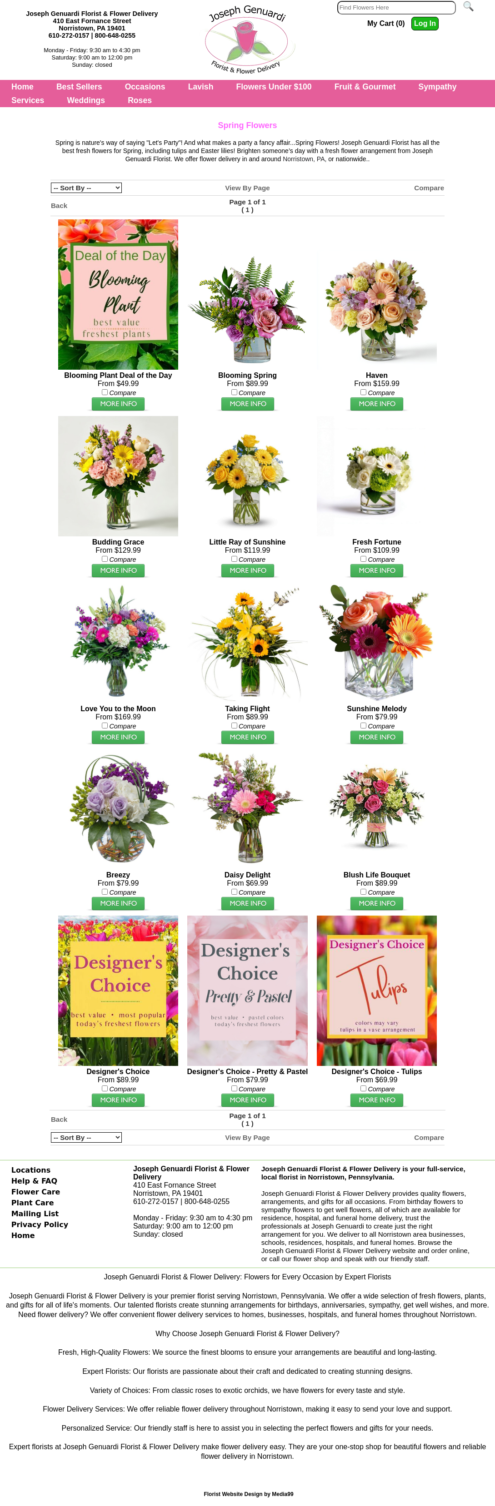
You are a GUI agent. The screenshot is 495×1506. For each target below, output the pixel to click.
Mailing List (35, 1213)
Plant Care (32, 1203)
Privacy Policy (39, 1224)
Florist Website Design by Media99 (248, 1494)
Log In (425, 23)
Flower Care (35, 1192)
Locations (31, 1170)
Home (22, 86)
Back (59, 205)
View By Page (247, 188)
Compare (429, 188)
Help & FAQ (34, 1181)
